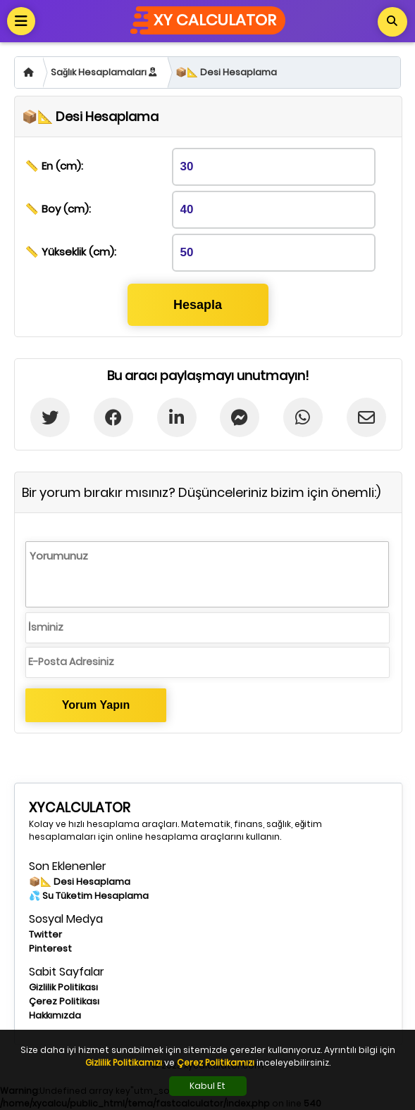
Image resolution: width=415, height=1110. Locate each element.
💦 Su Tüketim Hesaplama (89, 895)
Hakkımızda (55, 1015)
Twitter (45, 934)
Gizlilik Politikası (63, 987)
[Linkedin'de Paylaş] (176, 417)
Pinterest (50, 948)
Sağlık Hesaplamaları (103, 72)
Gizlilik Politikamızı (123, 1062)
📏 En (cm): (54, 165)
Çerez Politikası (64, 1001)
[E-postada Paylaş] (366, 417)
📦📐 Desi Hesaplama (226, 72)
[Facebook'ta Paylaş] (114, 417)
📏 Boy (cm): (58, 208)
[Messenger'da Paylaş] (240, 417)
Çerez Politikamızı (215, 1062)
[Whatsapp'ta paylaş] (303, 417)
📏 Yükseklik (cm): (70, 251)
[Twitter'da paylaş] (50, 417)
